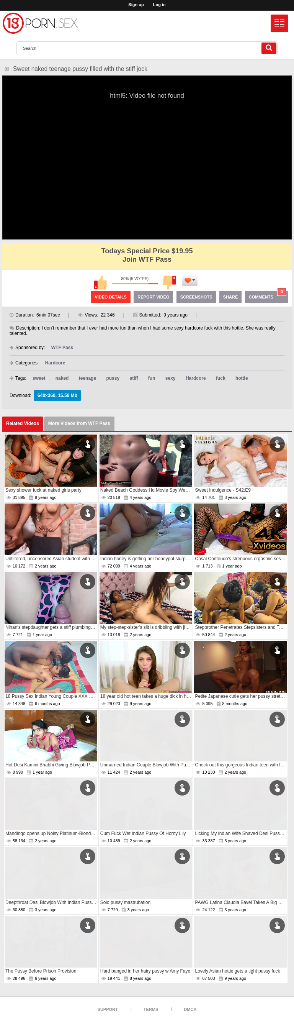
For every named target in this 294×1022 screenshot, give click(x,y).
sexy (170, 378)
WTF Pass (62, 347)
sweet (39, 378)
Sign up (136, 4)
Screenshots (196, 297)
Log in (159, 4)
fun (151, 378)
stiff (133, 378)
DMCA (190, 1009)
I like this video (100, 282)
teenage (87, 378)
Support (108, 1009)
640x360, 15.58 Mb (57, 395)
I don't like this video (169, 282)
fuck (220, 378)
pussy (112, 378)
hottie (241, 378)
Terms (151, 1009)
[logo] (40, 23)
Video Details (111, 297)
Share (230, 297)
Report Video (153, 297)
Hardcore (55, 363)
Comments (267, 295)
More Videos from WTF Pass (79, 423)
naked (62, 378)
